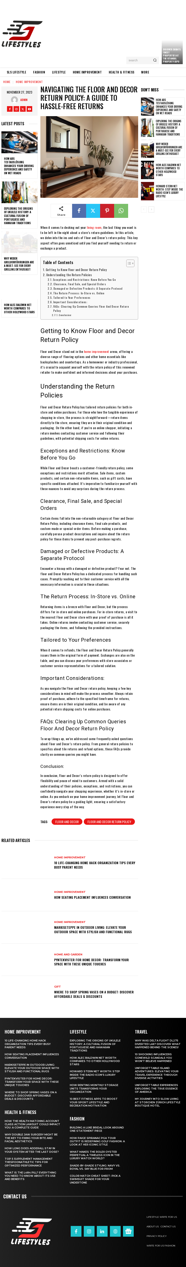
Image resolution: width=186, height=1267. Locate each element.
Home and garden (68, 954)
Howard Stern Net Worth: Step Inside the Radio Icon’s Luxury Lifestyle (169, 191)
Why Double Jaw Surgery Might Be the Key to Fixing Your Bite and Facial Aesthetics (31, 1138)
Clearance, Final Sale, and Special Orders (79, 284)
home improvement (96, 351)
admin (24, 100)
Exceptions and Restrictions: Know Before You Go (84, 280)
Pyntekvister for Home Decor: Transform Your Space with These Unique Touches (91, 961)
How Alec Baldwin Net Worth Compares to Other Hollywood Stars (19, 308)
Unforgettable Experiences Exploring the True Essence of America (156, 1088)
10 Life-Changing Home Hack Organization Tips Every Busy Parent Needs (94, 864)
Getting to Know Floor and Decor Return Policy (76, 270)
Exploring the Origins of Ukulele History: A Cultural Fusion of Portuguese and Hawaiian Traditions (18, 215)
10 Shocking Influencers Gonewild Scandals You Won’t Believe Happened (153, 1058)
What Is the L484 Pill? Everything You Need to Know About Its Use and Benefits (30, 1176)
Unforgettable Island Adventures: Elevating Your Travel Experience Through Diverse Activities (157, 1073)
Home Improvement (29, 82)
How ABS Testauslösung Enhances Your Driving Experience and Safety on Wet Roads (19, 166)
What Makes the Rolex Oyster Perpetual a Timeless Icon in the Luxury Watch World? (95, 1155)
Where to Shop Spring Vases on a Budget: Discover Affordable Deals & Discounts (94, 994)
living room (94, 227)
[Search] (155, 60)
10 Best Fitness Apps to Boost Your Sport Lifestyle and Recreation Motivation (94, 1102)
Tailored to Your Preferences (72, 297)
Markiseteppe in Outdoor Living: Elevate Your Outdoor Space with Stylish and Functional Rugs (93, 929)
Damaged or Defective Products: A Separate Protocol (88, 288)
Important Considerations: (70, 302)
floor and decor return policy (109, 821)
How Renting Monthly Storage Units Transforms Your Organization (94, 1088)
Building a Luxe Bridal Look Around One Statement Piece (97, 1129)
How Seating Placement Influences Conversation (92, 897)
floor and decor (67, 821)
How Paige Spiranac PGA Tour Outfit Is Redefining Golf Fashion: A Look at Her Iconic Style (97, 1141)
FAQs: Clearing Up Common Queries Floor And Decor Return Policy (91, 308)
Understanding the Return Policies (69, 275)
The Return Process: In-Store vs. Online (79, 293)
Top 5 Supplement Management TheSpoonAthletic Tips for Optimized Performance (29, 1162)
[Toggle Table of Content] (128, 263)
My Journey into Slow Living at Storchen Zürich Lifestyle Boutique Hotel (157, 1102)
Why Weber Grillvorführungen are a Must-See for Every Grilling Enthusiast (19, 263)
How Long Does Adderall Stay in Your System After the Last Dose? (32, 1150)
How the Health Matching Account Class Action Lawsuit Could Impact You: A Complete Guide (32, 1124)
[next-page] (151, 209)
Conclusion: (65, 315)
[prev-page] (144, 209)
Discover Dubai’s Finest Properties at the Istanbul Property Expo (171, 55)
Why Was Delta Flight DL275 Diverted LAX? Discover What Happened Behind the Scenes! (158, 1044)
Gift (57, 986)
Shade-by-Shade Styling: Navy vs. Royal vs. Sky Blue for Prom (95, 1167)
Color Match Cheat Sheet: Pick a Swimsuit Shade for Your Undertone (95, 1179)
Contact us (15, 1196)
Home (7, 82)
